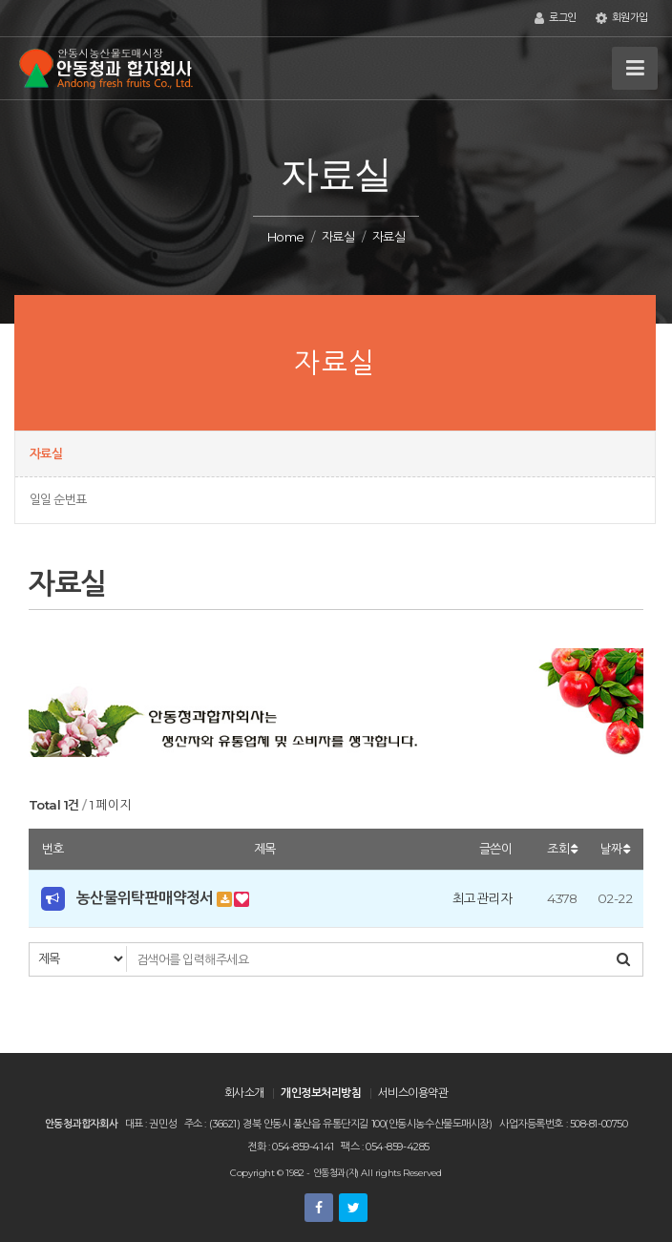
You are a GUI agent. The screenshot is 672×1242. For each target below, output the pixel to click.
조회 (562, 848)
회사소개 (244, 1092)
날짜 (614, 848)
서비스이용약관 (413, 1092)
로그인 (556, 18)
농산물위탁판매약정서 (145, 898)
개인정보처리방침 (321, 1092)
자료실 (338, 236)
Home (285, 236)
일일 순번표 (58, 499)
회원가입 (622, 18)
